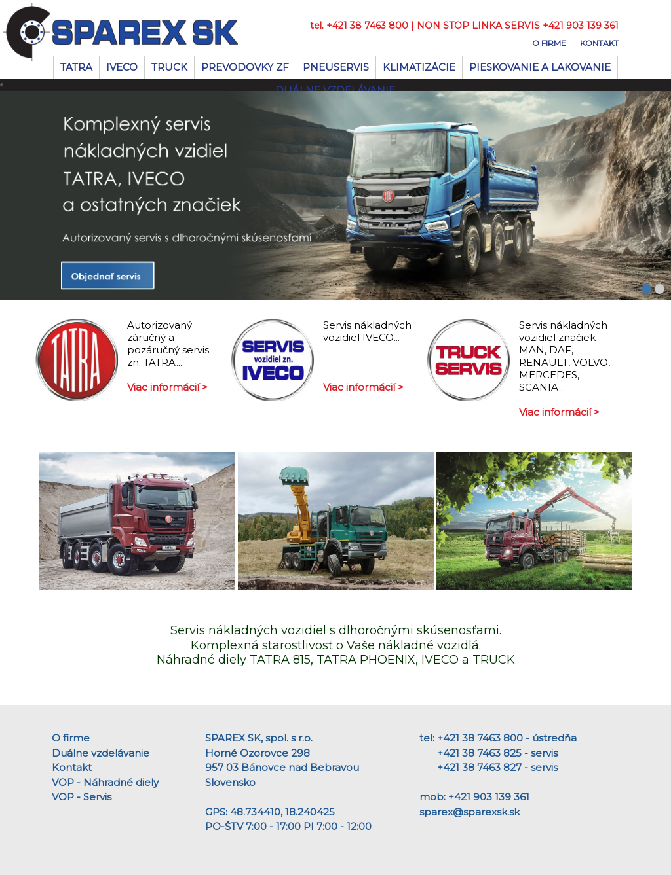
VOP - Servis (81, 797)
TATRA (76, 67)
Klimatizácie (419, 67)
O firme (549, 43)
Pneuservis (336, 67)
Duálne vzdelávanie (100, 753)
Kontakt (599, 43)
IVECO (122, 67)
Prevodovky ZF (245, 67)
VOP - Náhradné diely (105, 782)
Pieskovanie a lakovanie (540, 67)
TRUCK (169, 67)
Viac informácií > (167, 387)
